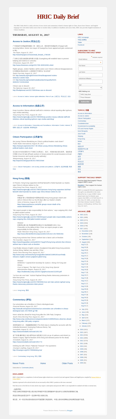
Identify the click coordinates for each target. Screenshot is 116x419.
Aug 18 (83, 269)
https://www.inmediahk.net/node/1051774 (27, 342)
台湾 (79, 159)
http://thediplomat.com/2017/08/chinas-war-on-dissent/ (32, 90)
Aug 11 (83, 283)
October (84, 236)
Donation (81, 185)
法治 (69, 96)
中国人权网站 (82, 40)
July (83, 309)
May (83, 315)
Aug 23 (83, 261)
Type (80, 85)
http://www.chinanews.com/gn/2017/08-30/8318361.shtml (33, 65)
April (83, 318)
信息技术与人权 (83, 149)
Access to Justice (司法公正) (26, 41)
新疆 (79, 167)
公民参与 (57, 167)
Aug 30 (83, 247)
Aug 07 (83, 294)
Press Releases (85, 97)
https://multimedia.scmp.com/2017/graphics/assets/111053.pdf (39, 272)
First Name (82, 65)
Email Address (90, 59)
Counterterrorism (83, 123)
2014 (82, 335)
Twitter (80, 42)
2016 (82, 329)
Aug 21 (83, 267)
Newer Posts (18, 363)
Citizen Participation (24, 167)
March (84, 320)
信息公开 (19, 127)
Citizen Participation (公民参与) (27, 137)
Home (43, 363)
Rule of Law (49, 96)
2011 (81, 343)
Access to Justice (23, 96)
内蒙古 (80, 154)
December (85, 231)
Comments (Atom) (27, 367)
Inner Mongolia (83, 131)
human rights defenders (37, 96)
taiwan (80, 141)
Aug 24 (83, 258)
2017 (82, 228)
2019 (82, 223)
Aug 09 (83, 289)
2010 (82, 346)
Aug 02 (83, 303)
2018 (82, 226)
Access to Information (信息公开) (28, 106)
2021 (82, 217)
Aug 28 (83, 253)
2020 (82, 220)
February (85, 323)
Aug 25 (83, 256)
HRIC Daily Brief (58, 16)
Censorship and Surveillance (42, 125)
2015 (82, 332)
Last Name (82, 72)
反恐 (79, 156)
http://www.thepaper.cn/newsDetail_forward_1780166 (31, 55)
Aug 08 (83, 292)
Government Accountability (86, 126)
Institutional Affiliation (85, 78)
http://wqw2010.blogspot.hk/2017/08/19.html (28, 161)
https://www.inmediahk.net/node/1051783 (27, 331)
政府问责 (81, 164)
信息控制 (26, 127)
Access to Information (25, 125)
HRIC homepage (83, 37)
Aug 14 (83, 281)
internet (67, 125)
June (83, 312)
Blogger (69, 410)
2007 (82, 354)
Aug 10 (83, 286)
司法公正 (64, 96)
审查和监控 (33, 127)
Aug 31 (83, 244)
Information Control (58, 125)
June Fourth (81, 134)
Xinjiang (80, 136)
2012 (82, 340)
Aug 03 (83, 300)
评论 (36, 356)
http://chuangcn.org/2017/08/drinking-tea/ (27, 350)
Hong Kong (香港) (21, 178)
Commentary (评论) (22, 300)
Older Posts (67, 363)
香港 (27, 290)
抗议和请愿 (64, 167)
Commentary (22, 356)
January (84, 326)
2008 (82, 352)
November (85, 234)
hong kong (21, 290)
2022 (82, 214)
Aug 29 (83, 250)
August (84, 242)
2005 (82, 360)
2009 (82, 349)
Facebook (81, 45)
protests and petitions (46, 167)
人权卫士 (57, 96)
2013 (82, 338)
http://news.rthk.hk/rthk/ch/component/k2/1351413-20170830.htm (40, 234)
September (85, 239)
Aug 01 (83, 306)
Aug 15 (83, 278)
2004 (82, 363)
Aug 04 (83, 297)
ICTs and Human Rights (85, 128)
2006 (82, 357)
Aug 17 (83, 272)
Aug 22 (83, 264)
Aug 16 (83, 275)
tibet (79, 144)
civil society (35, 167)
